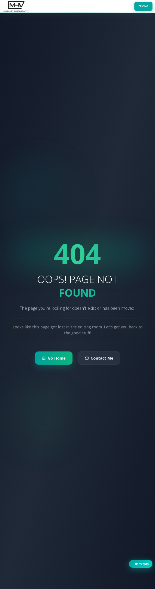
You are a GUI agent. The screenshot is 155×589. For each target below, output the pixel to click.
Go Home (54, 360)
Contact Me (98, 360)
